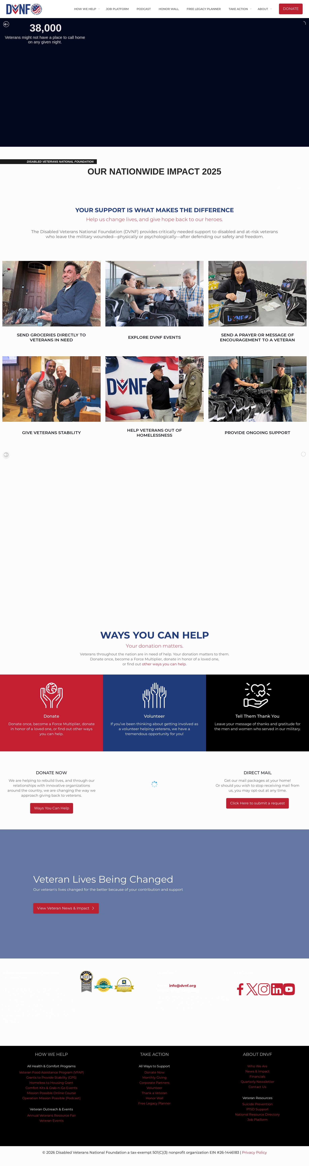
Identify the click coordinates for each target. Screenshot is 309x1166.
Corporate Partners (154, 1083)
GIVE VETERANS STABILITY (51, 432)
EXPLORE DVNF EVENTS (154, 337)
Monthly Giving (154, 1077)
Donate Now (154, 1072)
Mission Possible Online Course (51, 1093)
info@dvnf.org (182, 986)
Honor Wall (154, 1098)
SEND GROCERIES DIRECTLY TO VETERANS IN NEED (51, 337)
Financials (257, 1076)
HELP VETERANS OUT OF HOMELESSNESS (154, 433)
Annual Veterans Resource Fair (51, 1115)
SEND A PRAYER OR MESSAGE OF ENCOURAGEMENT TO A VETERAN (257, 337)
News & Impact (257, 1071)
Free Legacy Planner (154, 1103)
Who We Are (257, 1066)
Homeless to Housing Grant (51, 1083)
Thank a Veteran (154, 1093)
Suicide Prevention (257, 1104)
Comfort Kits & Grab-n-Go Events (51, 1088)
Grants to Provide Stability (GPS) (51, 1077)
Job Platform (257, 1120)
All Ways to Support (154, 1066)
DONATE (291, 9)
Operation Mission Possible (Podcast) (51, 1098)
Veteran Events (51, 1121)
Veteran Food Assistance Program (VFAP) (51, 1072)
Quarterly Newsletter (257, 1082)
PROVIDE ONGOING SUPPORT (257, 432)
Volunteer (154, 1088)
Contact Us (257, 1087)
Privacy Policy (254, 1152)
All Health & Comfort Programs (51, 1066)
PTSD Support (257, 1109)
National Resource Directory (257, 1114)
